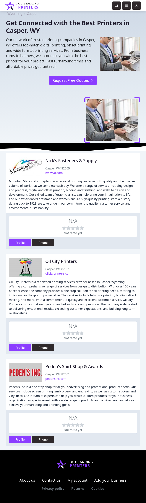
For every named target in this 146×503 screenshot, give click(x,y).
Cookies (97, 488)
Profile (20, 243)
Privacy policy (53, 488)
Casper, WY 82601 (57, 269)
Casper (32, 13)
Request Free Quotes (72, 80)
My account (77, 480)
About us (27, 480)
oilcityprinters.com (58, 273)
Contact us (51, 480)
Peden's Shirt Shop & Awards (74, 366)
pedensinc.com (55, 379)
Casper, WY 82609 (57, 168)
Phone (43, 243)
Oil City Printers (61, 261)
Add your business (110, 480)
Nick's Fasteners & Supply (71, 161)
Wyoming (14, 13)
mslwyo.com (54, 173)
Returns (78, 488)
